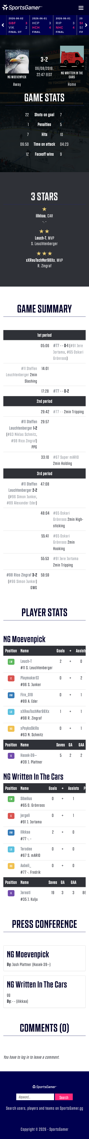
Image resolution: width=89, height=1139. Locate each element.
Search (63, 1097)
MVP (51, 237)
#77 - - (58, 345)
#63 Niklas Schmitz (21, 434)
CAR (50, 215)
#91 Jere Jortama (66, 558)
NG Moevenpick (17, 77)
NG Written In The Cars (72, 75)
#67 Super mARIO (66, 457)
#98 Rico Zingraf (23, 440)
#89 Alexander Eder (21, 502)
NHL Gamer (22, 7)
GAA (81, 744)
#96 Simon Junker (23, 496)
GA (70, 744)
